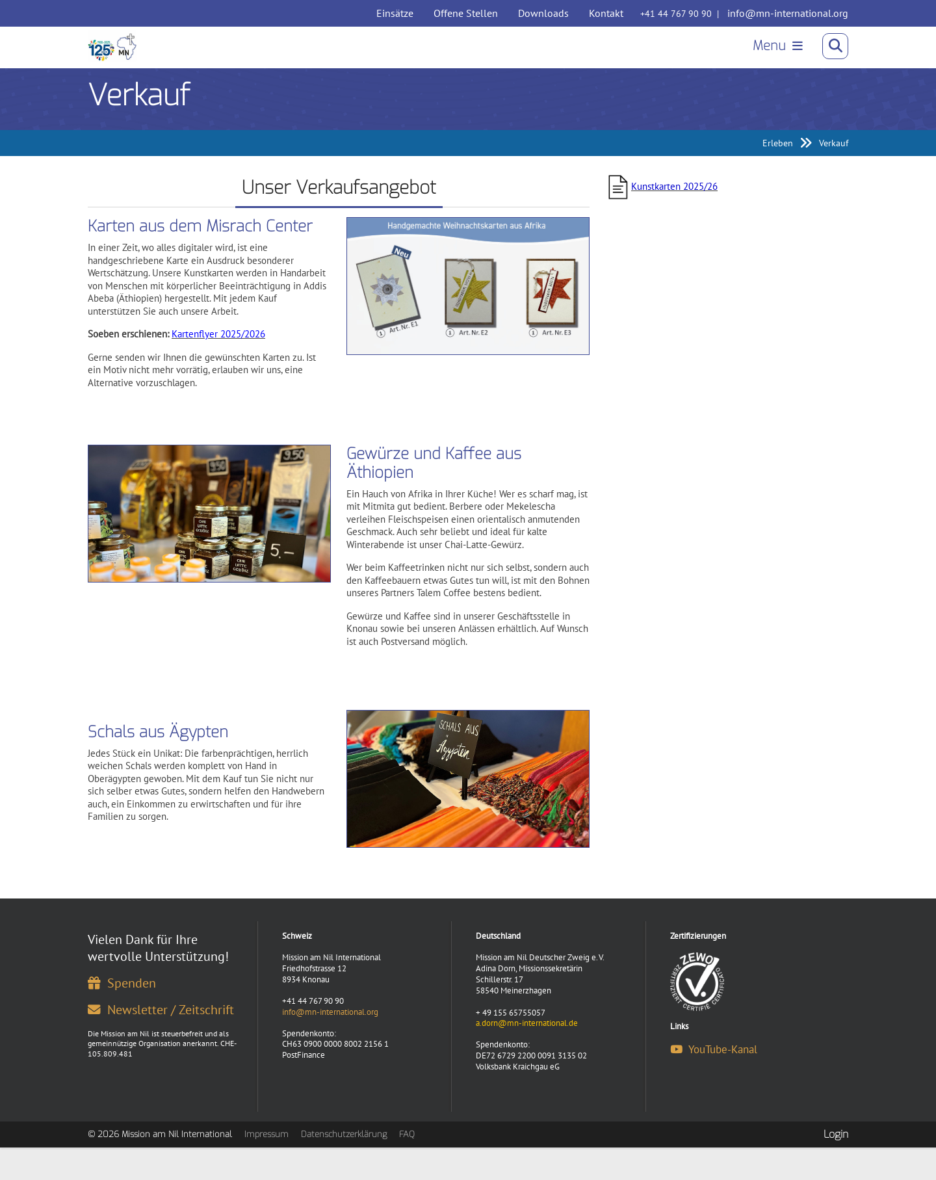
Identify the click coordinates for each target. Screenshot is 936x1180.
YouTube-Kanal (713, 1073)
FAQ (407, 1158)
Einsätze (394, 13)
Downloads (543, 13)
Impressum (266, 1158)
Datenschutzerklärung (344, 1158)
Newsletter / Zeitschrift (161, 1033)
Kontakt (606, 13)
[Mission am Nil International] (117, 50)
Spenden (122, 1007)
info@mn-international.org (787, 13)
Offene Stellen (466, 13)
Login (836, 1157)
